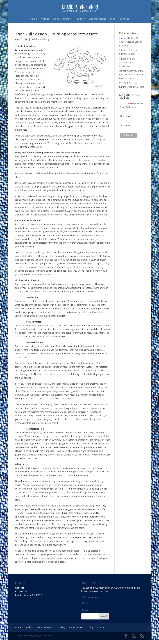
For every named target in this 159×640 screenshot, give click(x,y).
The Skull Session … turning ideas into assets (56, 34)
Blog (113, 19)
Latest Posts (130, 33)
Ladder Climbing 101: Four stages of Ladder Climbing (130, 42)
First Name (125, 116)
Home (33, 19)
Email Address (128, 107)
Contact (124, 19)
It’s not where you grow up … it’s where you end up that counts (131, 74)
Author (45, 19)
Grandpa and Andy (40, 39)
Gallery (80, 19)
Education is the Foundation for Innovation (127, 62)
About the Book (62, 19)
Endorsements (97, 19)
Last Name (125, 125)
